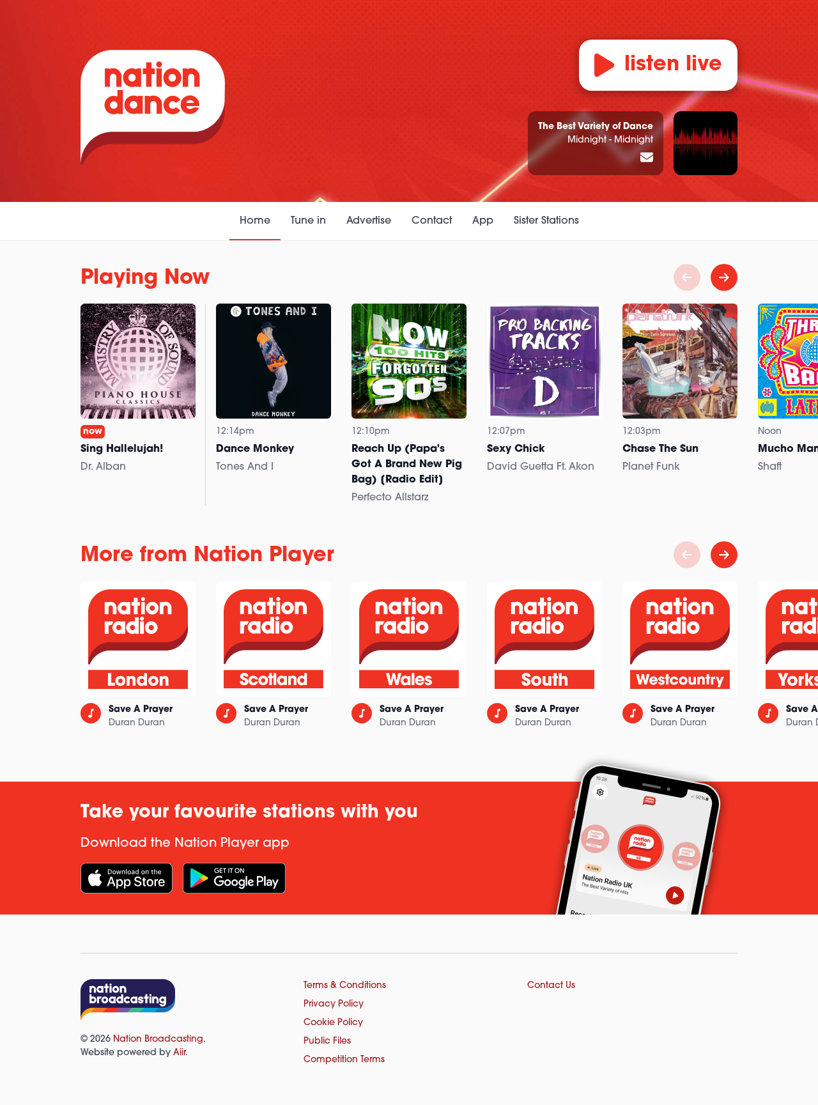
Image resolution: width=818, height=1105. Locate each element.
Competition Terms (344, 1060)
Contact (432, 221)
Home (255, 221)
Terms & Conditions (345, 986)
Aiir (179, 1053)
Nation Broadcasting (158, 1039)
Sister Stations (546, 221)
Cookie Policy (333, 1023)
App (482, 221)
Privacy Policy (334, 1004)
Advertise (368, 221)
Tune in (308, 221)
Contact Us (551, 986)
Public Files (327, 1041)
